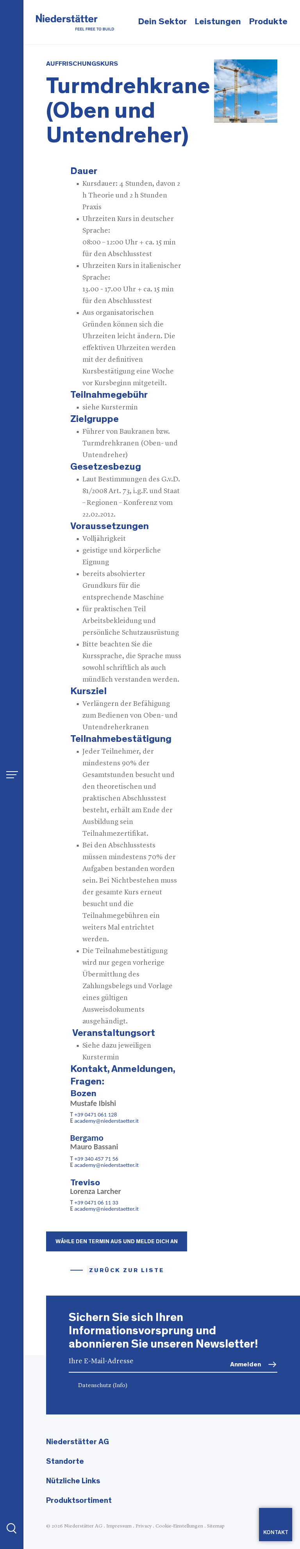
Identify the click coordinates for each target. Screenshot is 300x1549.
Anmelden (245, 1364)
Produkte (268, 21)
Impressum (119, 1526)
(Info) (120, 1386)
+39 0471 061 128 (95, 1114)
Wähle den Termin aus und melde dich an (116, 1241)
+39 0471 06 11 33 (97, 1202)
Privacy (144, 1526)
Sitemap (216, 1526)
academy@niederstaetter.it (106, 1120)
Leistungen (218, 21)
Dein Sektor (162, 21)
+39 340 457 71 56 (97, 1158)
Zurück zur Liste (126, 1270)
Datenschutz (103, 1386)
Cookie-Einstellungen (179, 1526)
